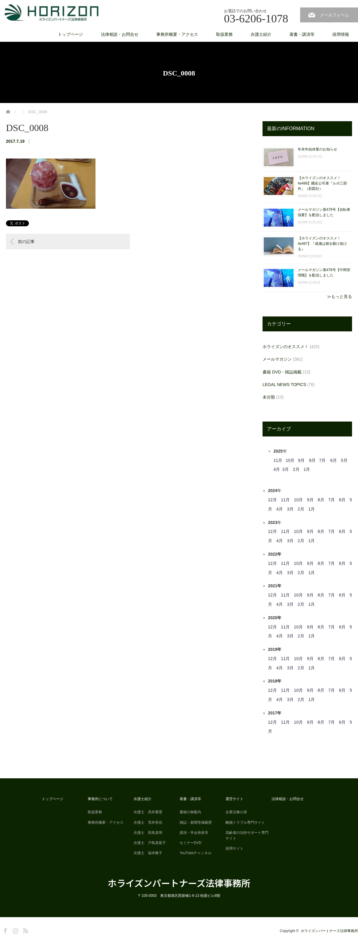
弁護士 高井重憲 (148, 812)
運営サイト (234, 799)
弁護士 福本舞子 (148, 853)
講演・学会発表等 (194, 833)
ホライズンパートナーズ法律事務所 (179, 882)
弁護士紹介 (261, 34)
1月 (307, 469)
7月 (322, 460)
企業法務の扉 (236, 812)
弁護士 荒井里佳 (148, 822)
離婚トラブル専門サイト (245, 822)
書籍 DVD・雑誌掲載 (282, 372)
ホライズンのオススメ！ (285, 346)
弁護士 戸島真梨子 (150, 843)
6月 (333, 460)
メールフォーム (334, 15)
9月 (301, 460)
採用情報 (340, 34)
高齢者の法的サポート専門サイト (247, 835)
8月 (312, 460)
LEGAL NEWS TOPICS (284, 384)
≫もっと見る (339, 296)
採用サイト (234, 848)
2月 (296, 469)
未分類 (269, 397)
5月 (344, 460)
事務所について (100, 799)
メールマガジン (277, 359)
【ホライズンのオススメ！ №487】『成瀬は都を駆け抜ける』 (322, 243)
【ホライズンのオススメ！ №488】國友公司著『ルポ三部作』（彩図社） (322, 183)
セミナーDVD (190, 843)
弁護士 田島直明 (148, 833)
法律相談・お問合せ (119, 34)
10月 (290, 460)
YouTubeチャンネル (196, 853)
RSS (24, 929)
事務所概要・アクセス (177, 34)
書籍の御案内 (190, 812)
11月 (277, 460)
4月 (276, 469)
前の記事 (26, 241)
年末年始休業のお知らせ (317, 149)
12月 (272, 499)
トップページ (70, 34)
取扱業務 (224, 34)
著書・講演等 (301, 34)
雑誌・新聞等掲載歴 (196, 822)
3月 (285, 469)
